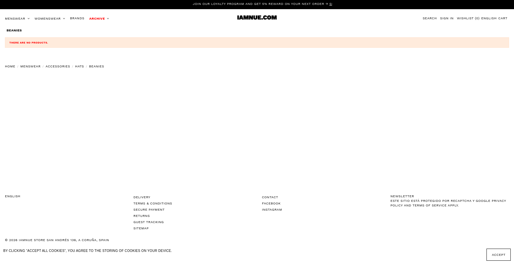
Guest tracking (148, 222)
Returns (141, 216)
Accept (498, 254)
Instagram (272, 209)
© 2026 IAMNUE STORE (57, 240)
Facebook (271, 203)
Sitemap (141, 228)
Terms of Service (429, 205)
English (489, 18)
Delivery (141, 197)
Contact (270, 197)
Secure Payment (149, 209)
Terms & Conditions (152, 203)
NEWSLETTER (402, 196)
